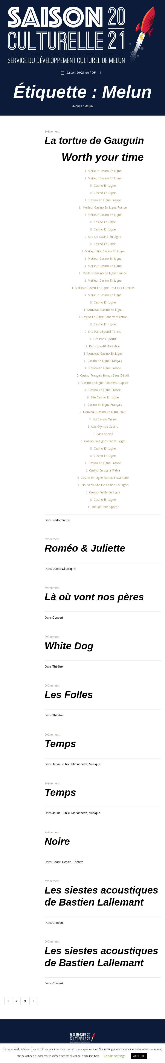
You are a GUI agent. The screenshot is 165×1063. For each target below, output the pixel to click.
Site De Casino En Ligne (104, 237)
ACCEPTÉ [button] (139, 1056)
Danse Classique (63, 568)
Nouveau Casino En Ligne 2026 (104, 412)
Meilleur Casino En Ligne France (104, 207)
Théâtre (57, 666)
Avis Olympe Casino (104, 426)
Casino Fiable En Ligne (104, 492)
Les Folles (68, 694)
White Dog (68, 645)
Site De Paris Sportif (105, 507)
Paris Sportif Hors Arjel (105, 346)
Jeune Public (61, 764)
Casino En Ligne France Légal (104, 441)
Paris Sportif (104, 434)
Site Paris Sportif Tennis (104, 331)
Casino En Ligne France (105, 200)
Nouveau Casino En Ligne (104, 310)
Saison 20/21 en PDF (81, 72)
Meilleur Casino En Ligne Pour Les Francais (104, 288)
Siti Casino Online (105, 419)
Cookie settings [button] (114, 1056)
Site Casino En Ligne (105, 397)
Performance (61, 520)
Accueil (77, 106)
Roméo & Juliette (84, 548)
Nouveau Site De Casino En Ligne (104, 485)
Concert (57, 617)
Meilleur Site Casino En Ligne (105, 251)
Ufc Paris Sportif (104, 339)
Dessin (66, 862)
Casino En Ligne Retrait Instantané (105, 478)
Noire (57, 841)
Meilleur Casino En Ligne (105, 171)
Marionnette (79, 764)
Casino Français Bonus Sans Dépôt (104, 375)
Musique (94, 764)
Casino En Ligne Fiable (104, 470)
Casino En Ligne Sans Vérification (105, 317)
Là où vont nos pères (94, 596)
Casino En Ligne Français (104, 361)
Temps (60, 743)
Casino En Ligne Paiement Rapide (104, 383)
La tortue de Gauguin (94, 140)
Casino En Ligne (105, 185)
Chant (56, 862)
